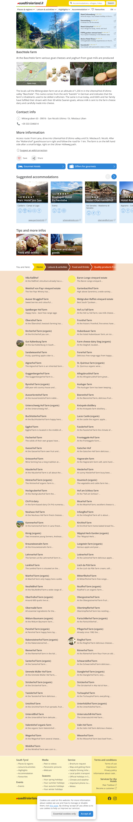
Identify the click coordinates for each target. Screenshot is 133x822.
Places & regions (25, 9)
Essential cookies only (64, 813)
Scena (54, 205)
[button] (114, 176)
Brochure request (78, 763)
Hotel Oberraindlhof (101, 202)
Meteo (72, 786)
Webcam (48, 770)
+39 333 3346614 (30, 123)
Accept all (86, 813)
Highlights (63, 9)
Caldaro (21, 205)
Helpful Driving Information (80, 770)
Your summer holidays (54, 783)
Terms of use (111, 763)
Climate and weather (79, 779)
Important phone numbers (80, 783)
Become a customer (106, 788)
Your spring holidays (53, 779)
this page (54, 805)
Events (21, 786)
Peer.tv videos (50, 763)
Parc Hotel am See (32, 202)
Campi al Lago (33, 205)
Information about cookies (105, 773)
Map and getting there (80, 767)
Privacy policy (110, 770)
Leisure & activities (45, 9)
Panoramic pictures (53, 767)
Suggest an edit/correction (31, 150)
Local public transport (80, 773)
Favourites (98, 9)
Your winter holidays (53, 789)
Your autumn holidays (54, 786)
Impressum (111, 767)
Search (111, 3)
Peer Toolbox (110, 785)
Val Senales (91, 205)
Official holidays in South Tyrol (80, 776)
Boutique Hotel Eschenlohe (66, 202)
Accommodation (79, 9)
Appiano (124, 205)
